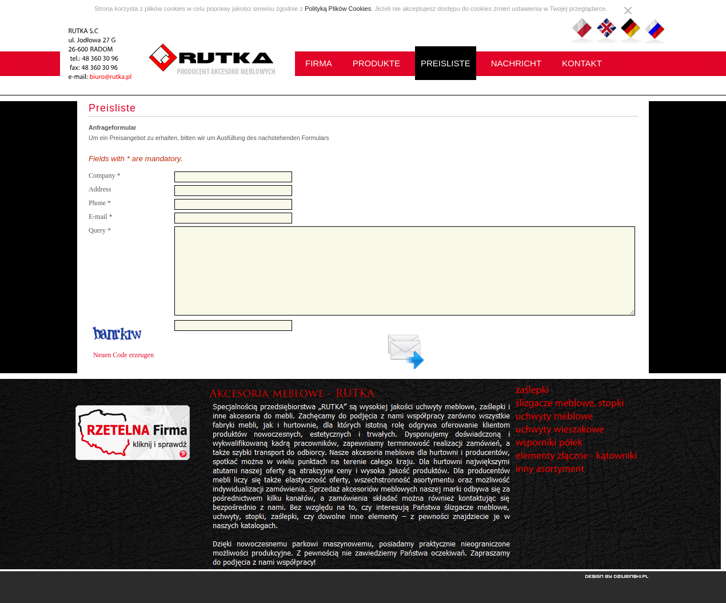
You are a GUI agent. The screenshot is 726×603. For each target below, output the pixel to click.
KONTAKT (582, 63)
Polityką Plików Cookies (338, 8)
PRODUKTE (376, 63)
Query (100, 230)
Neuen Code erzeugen (123, 355)
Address (100, 189)
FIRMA (318, 63)
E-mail (101, 217)
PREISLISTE (445, 63)
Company (105, 175)
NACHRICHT (516, 63)
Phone (100, 203)
